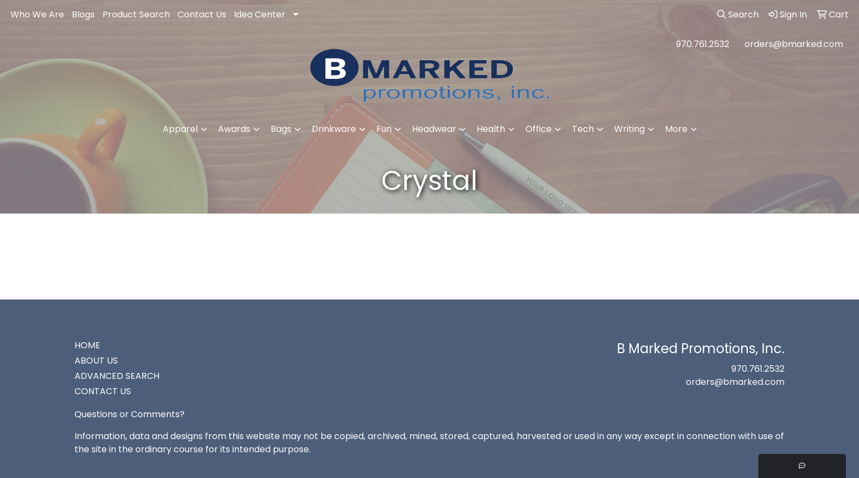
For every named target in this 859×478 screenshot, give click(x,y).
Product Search (136, 14)
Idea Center (259, 14)
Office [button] (538, 129)
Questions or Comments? (130, 414)
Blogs (83, 14)
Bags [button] (281, 129)
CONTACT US (103, 391)
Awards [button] (234, 129)
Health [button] (491, 129)
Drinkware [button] (334, 129)
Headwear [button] (434, 129)
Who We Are (37, 14)
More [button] (676, 129)
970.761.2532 (702, 44)
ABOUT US (96, 360)
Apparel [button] (180, 129)
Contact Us (201, 14)
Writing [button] (629, 129)
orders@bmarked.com (794, 44)
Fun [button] (384, 129)
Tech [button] (583, 129)
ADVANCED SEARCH (117, 376)
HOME (87, 345)
